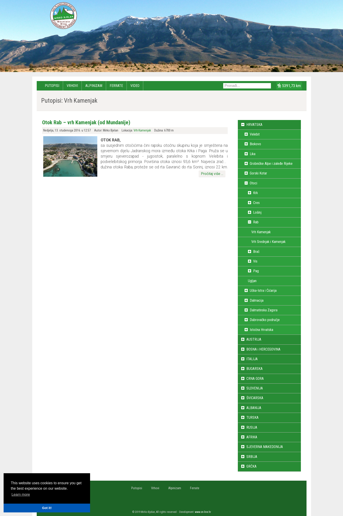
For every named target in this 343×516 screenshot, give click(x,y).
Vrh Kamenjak (142, 130)
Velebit (255, 134)
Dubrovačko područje (265, 320)
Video (134, 86)
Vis (255, 261)
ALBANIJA (253, 408)
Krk (255, 193)
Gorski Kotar (258, 173)
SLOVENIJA (254, 388)
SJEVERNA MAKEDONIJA (264, 447)
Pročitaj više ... (212, 174)
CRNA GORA (255, 378)
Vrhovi (72, 86)
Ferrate (116, 86)
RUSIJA (251, 427)
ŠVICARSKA (254, 398)
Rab (256, 222)
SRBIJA (251, 457)
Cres (256, 203)
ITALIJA (252, 359)
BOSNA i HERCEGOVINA (263, 349)
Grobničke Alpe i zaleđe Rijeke (271, 163)
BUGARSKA (254, 369)
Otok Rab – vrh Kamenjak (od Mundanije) (86, 122)
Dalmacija (256, 300)
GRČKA (251, 466)
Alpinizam (93, 86)
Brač (256, 251)
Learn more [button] (20, 494)
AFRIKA (251, 437)
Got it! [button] (47, 508)
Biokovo (255, 144)
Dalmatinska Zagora (263, 310)
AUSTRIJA (253, 339)
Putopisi (52, 86)
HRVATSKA (254, 124)
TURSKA (252, 417)
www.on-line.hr (203, 512)
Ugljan (252, 281)
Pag (256, 271)
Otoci (253, 183)
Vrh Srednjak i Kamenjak (268, 242)
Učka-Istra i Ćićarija (263, 290)
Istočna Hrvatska (261, 330)
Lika (252, 154)
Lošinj (257, 212)
